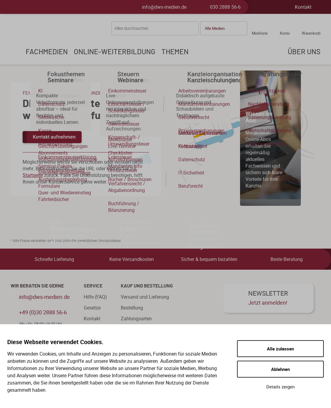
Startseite (33, 175)
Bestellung (132, 307)
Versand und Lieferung (145, 296)
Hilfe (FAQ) (95, 296)
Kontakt (303, 7)
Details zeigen (280, 387)
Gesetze (92, 307)
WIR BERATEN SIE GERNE (37, 286)
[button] (223, 28)
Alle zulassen (280, 349)
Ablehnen (280, 369)
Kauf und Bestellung (147, 286)
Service (93, 286)
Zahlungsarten (136, 318)
